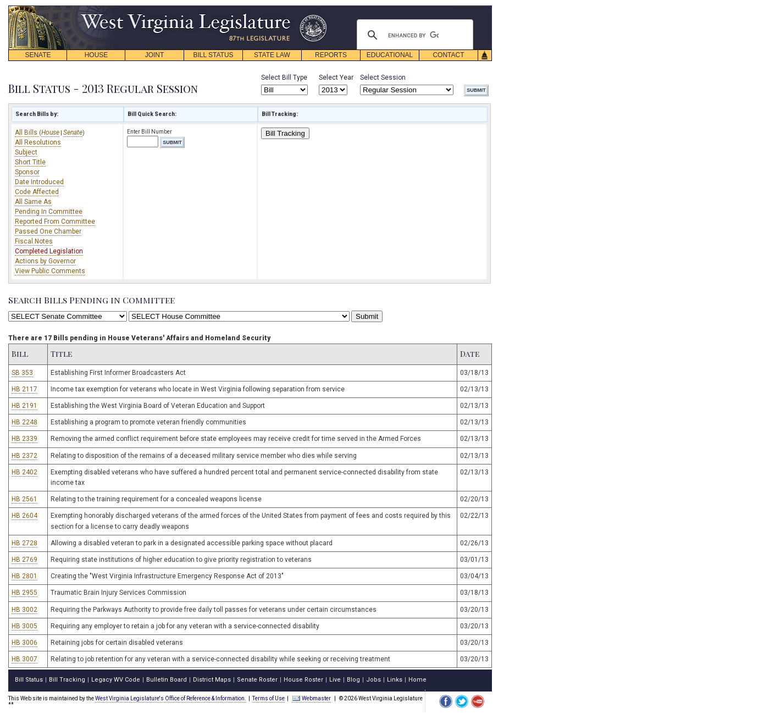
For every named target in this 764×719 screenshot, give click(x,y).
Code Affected (37, 192)
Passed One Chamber (48, 231)
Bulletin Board (166, 679)
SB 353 (22, 373)
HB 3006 (24, 642)
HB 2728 (24, 543)
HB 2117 (24, 389)
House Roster (303, 679)
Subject (26, 152)
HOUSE (96, 55)
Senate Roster (257, 679)
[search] (413, 35)
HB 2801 (24, 576)
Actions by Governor (45, 261)
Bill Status (29, 679)
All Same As (33, 202)
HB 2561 (24, 499)
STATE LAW (272, 55)
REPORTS (331, 55)
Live (335, 679)
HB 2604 (24, 515)
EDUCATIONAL (390, 55)
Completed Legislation (49, 251)
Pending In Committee (48, 211)
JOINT (154, 55)
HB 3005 (24, 626)
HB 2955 (24, 592)
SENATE (38, 55)
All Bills (27, 132)
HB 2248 (24, 422)
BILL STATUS (213, 55)
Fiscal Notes (34, 241)
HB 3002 (24, 609)
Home (417, 679)
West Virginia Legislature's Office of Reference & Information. (170, 698)
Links (394, 679)
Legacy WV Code (115, 679)
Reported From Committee (55, 221)
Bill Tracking (285, 133)
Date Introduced (39, 182)
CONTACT (448, 55)
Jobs (373, 679)
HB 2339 (24, 439)
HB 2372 (24, 456)
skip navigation (319, 8)
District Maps (212, 679)
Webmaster (311, 698)
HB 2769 (24, 559)
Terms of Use (268, 698)
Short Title (30, 162)
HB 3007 (24, 659)
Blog (353, 679)
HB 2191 (24, 406)
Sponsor (27, 172)
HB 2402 (24, 472)
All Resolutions (38, 142)
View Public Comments (50, 271)
